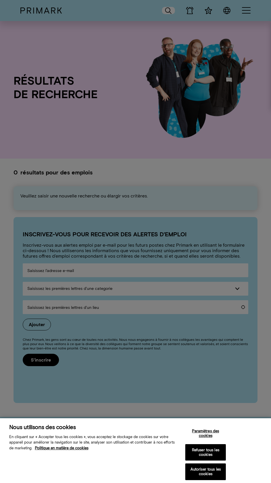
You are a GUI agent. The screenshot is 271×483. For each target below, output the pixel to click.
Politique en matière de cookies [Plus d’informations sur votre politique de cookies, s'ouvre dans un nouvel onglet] (61, 451)
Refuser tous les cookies (205, 455)
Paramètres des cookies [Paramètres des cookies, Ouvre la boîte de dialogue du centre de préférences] (205, 436)
